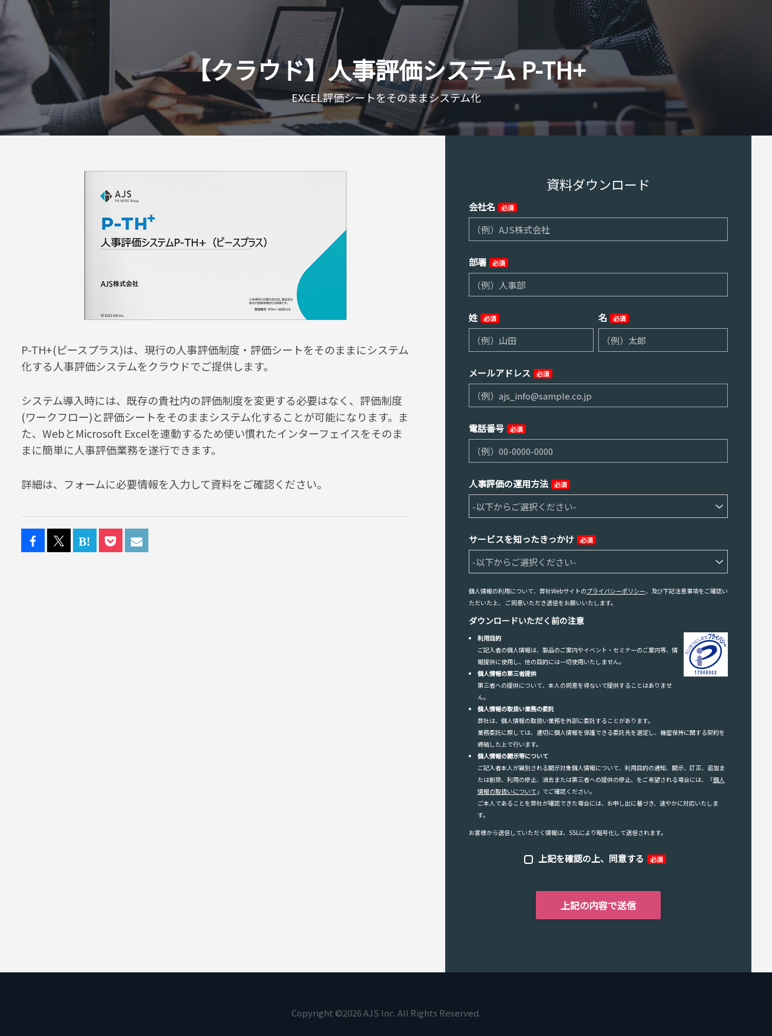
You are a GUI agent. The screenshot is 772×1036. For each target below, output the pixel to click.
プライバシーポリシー (616, 590)
